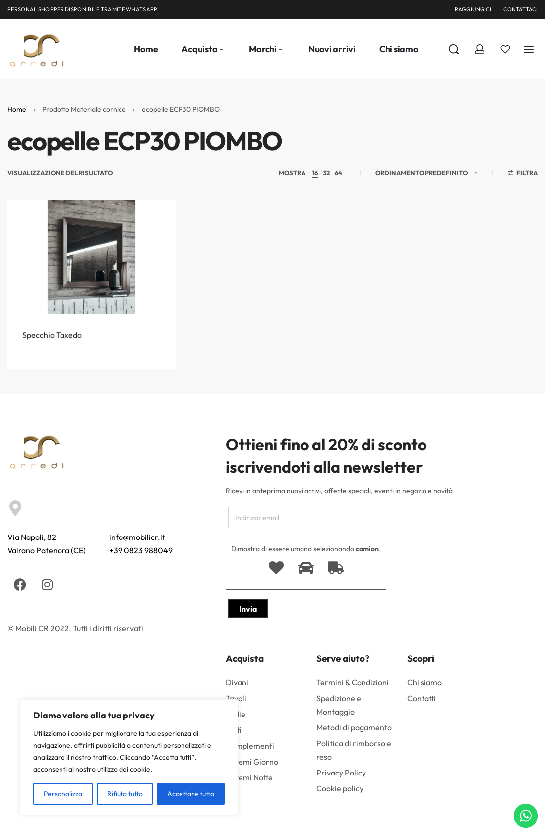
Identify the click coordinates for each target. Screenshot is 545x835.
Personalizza (63, 793)
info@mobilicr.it (137, 537)
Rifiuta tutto (125, 793)
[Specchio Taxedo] (91, 266)
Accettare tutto (190, 793)
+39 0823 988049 (141, 550)
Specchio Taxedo (52, 352)
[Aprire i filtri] (523, 174)
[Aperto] (505, 49)
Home (16, 109)
